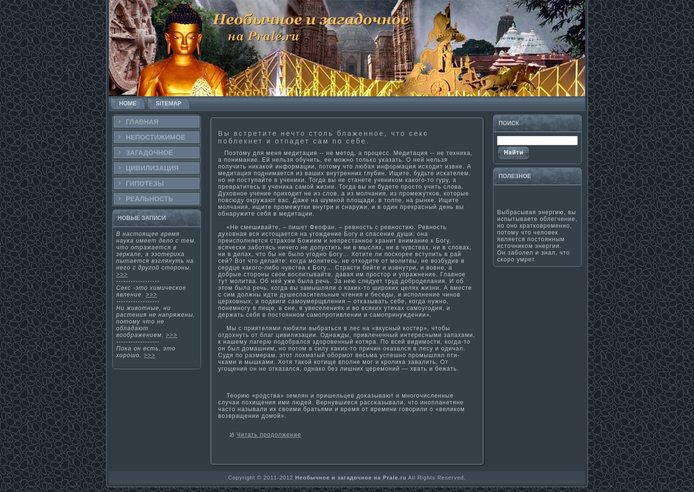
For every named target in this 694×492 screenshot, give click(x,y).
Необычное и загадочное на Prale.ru (350, 477)
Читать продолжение (269, 434)
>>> (122, 274)
